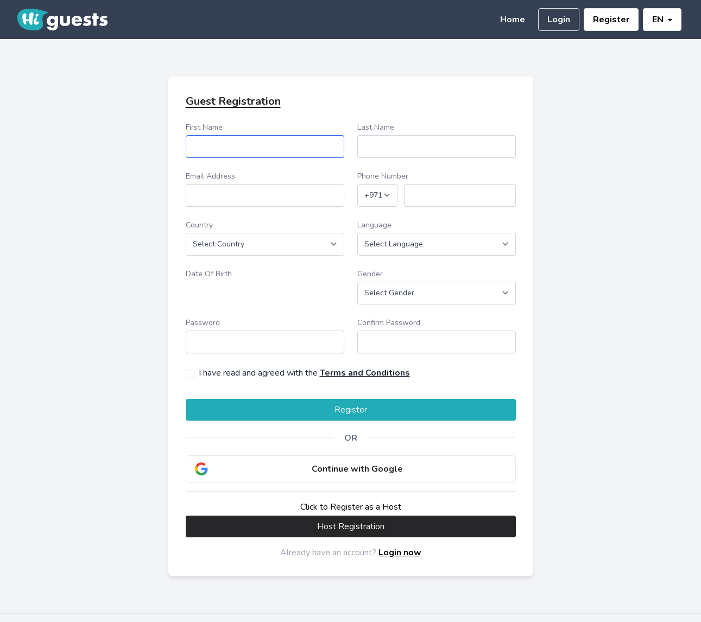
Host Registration (350, 526)
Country (199, 225)
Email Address (210, 176)
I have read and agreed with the (304, 373)
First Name (204, 127)
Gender (370, 274)
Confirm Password (388, 323)
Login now (399, 552)
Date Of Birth (209, 274)
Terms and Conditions (365, 373)
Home (512, 20)
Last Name (375, 127)
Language (374, 225)
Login (558, 20)
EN (662, 20)
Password (203, 323)
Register (611, 20)
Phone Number (382, 176)
